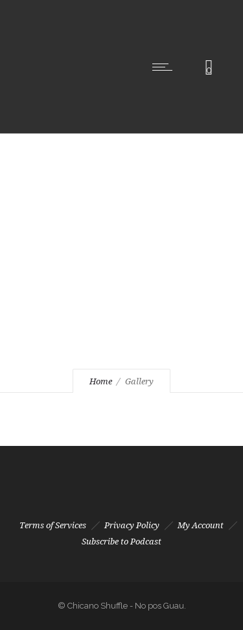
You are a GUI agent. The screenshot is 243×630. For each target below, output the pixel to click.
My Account (201, 525)
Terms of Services (52, 525)
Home (100, 381)
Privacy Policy (131, 525)
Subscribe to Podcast (121, 541)
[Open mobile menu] (165, 67)
